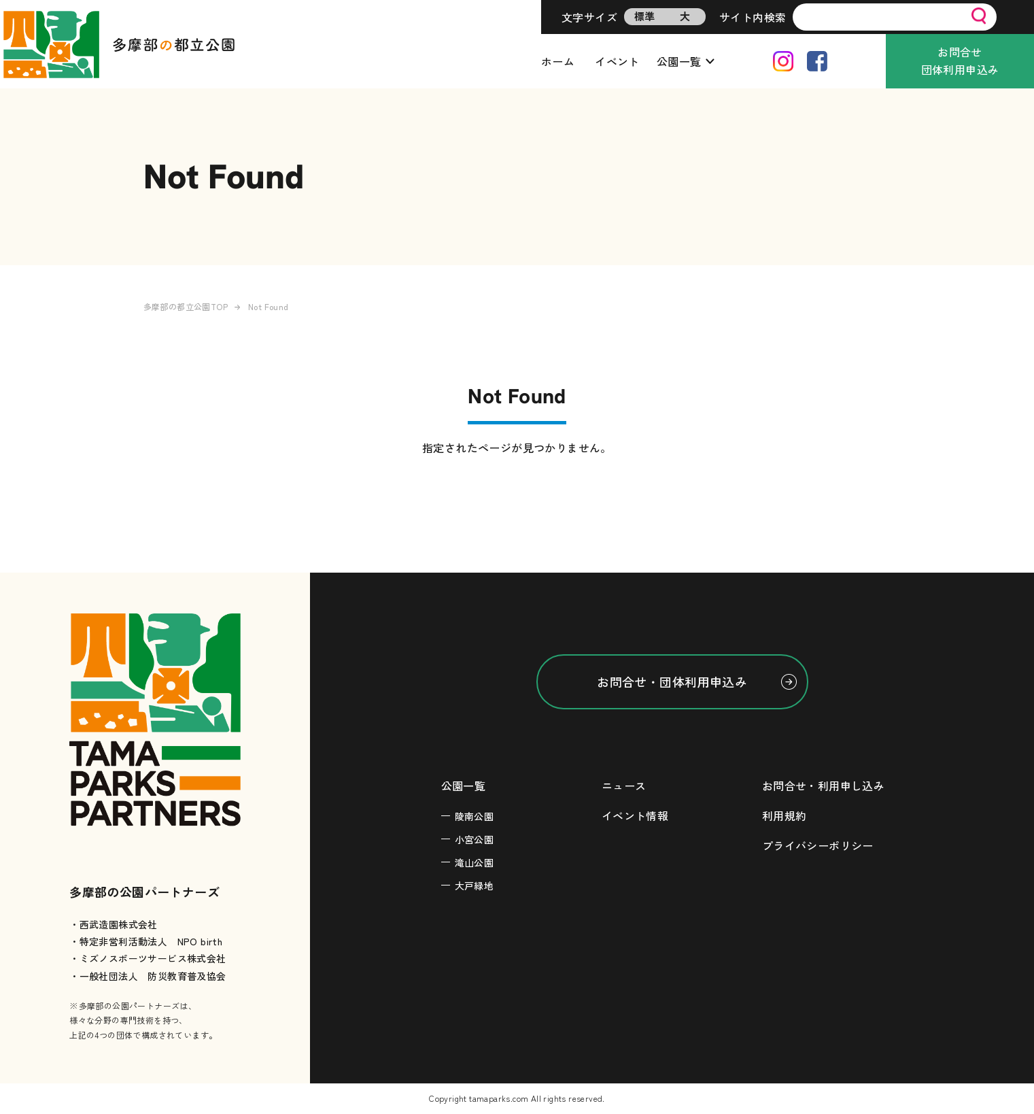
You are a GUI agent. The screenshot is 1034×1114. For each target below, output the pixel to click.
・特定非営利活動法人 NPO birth (145, 941)
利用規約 (784, 815)
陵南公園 (474, 816)
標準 (644, 16)
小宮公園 (474, 839)
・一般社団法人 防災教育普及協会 (147, 976)
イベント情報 (635, 815)
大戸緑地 (474, 885)
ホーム (557, 61)
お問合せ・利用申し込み (823, 785)
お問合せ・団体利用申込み (672, 681)
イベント (617, 61)
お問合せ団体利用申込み (960, 61)
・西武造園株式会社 (113, 924)
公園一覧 (679, 61)
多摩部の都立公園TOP (185, 306)
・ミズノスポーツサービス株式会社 (147, 958)
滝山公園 (474, 862)
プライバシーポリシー (818, 845)
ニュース (624, 785)
